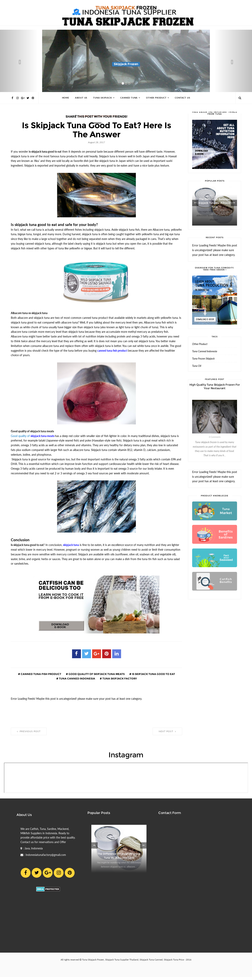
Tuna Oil (196, 366)
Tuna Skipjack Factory (119, 678)
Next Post (167, 731)
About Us (81, 98)
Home (65, 98)
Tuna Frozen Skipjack (203, 358)
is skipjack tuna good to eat (153, 674)
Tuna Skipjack (102, 98)
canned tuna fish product (40, 674)
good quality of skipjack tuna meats (96, 674)
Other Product (156, 98)
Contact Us (182, 98)
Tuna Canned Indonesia (76, 678)
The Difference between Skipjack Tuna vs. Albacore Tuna (214, 203)
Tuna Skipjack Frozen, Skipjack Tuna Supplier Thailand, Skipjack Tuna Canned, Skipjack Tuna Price (133, 960)
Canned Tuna (129, 98)
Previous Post (29, 731)
